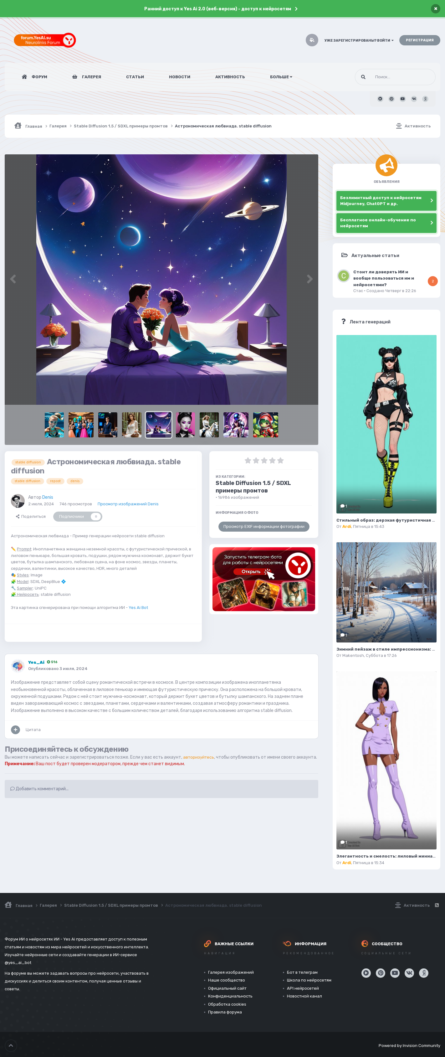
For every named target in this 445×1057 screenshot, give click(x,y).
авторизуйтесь (199, 757)
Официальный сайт (227, 988)
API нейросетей (303, 988)
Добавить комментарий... (39, 795)
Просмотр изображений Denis (128, 504)
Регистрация (420, 40)
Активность (230, 77)
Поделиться (31, 516)
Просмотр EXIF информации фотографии (263, 526)
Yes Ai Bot (138, 607)
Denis (47, 497)
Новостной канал (304, 996)
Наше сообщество (226, 980)
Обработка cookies (227, 1004)
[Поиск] (383, 77)
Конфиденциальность (230, 996)
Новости (179, 77)
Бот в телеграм (302, 972)
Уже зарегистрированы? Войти (359, 41)
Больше (281, 77)
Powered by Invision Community (409, 1044)
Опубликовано (58, 668)
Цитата (33, 729)
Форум (39, 77)
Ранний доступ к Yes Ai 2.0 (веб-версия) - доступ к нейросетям (217, 9)
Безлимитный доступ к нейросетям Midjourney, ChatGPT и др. (381, 200)
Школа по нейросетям (309, 980)
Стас (358, 290)
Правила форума (225, 1012)
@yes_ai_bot (18, 962)
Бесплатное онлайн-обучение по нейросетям (378, 223)
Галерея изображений (231, 972)
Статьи (135, 77)
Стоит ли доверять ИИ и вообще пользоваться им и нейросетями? (383, 278)
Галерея (91, 77)
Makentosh (353, 655)
